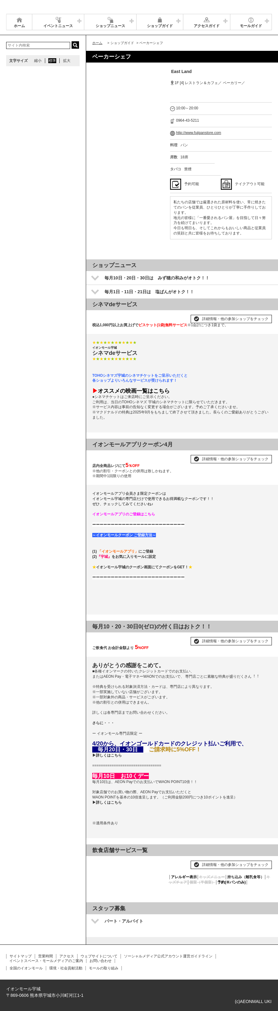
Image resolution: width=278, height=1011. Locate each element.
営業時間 (45, 956)
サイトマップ (21, 956)
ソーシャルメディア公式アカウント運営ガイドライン (168, 956)
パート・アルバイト (124, 921)
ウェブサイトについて (99, 956)
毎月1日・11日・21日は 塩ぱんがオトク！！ (149, 291)
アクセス (66, 956)
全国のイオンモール (26, 968)
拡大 (66, 61)
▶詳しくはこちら (107, 755)
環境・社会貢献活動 (65, 968)
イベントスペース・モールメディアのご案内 (46, 961)
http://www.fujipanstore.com (198, 133)
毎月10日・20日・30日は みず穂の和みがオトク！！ (157, 277)
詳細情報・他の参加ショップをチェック (235, 319)
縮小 (38, 61)
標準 (52, 61)
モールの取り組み (103, 968)
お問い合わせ (100, 961)
